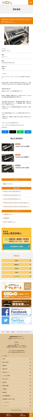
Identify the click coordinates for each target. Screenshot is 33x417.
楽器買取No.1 (6, 218)
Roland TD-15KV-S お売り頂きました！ (12, 191)
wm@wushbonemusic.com (18, 352)
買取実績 (7, 331)
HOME (3, 331)
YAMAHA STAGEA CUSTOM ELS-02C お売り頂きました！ (16, 202)
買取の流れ (4, 369)
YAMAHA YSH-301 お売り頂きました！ (12, 195)
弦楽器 (16, 260)
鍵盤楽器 (16, 264)
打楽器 (16, 272)
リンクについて (6, 402)
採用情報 (4, 389)
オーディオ (16, 276)
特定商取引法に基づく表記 (8, 399)
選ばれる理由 (5, 362)
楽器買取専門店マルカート (16, 336)
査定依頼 (4, 382)
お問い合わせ (5, 379)
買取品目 (4, 365)
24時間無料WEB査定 (16, 246)
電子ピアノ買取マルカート (9, 222)
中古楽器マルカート (8, 214)
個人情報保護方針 (6, 395)
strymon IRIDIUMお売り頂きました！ (12, 199)
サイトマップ (5, 405)
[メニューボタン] (30, 2)
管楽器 (16, 268)
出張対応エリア (6, 372)
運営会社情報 (5, 385)
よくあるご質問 (6, 375)
